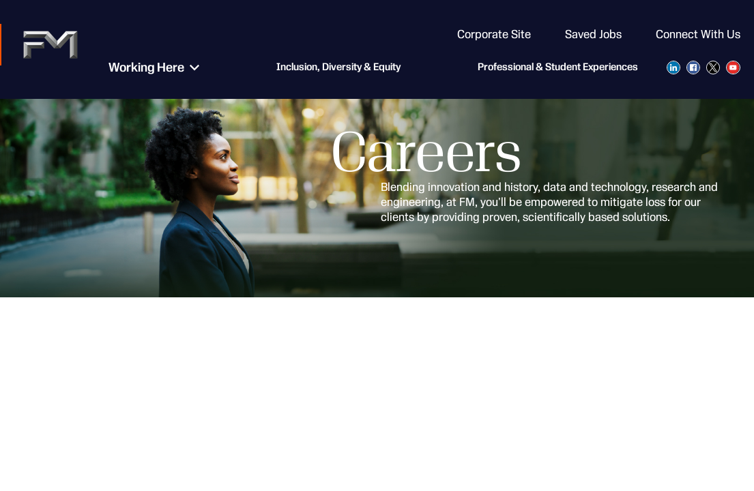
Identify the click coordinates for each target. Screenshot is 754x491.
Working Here (138, 68)
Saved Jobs (593, 34)
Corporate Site (494, 34)
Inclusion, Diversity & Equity (331, 68)
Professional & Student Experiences (558, 68)
